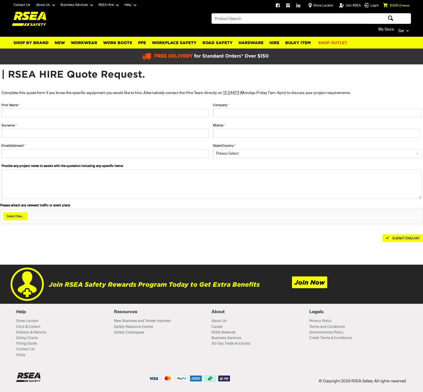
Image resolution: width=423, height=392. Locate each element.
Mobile (218, 125)
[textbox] (289, 18)
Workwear (84, 43)
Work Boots (117, 43)
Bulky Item (298, 43)
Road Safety (217, 43)
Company (220, 105)
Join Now (309, 282)
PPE (142, 43)
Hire (274, 43)
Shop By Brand (31, 43)
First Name (9, 105)
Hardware (251, 43)
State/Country (223, 146)
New (60, 43)
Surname (8, 125)
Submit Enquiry (406, 238)
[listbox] (317, 153)
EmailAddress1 (12, 146)
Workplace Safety (174, 43)
